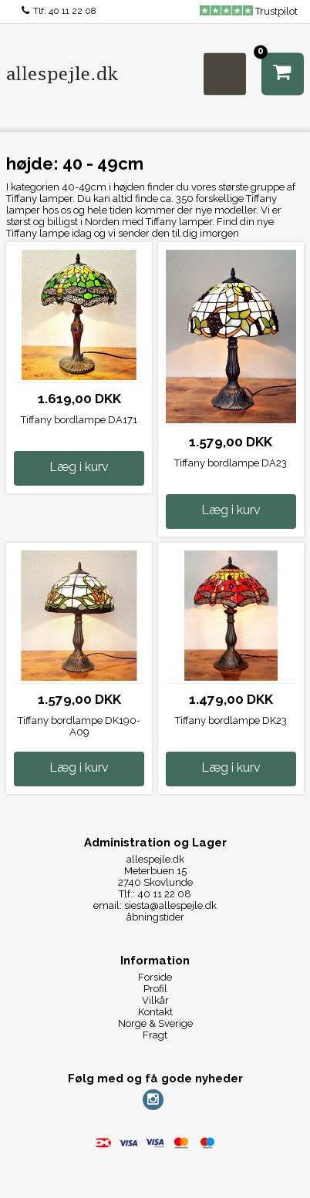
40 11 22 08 (72, 10)
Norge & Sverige (155, 1023)
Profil (155, 988)
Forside (155, 977)
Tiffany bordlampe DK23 (231, 720)
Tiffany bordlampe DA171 (79, 420)
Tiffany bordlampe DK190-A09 (79, 726)
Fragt (155, 1035)
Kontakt (155, 1012)
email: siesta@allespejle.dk (155, 905)
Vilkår (155, 1000)
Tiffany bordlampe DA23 (230, 463)
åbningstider (155, 917)
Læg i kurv (79, 466)
